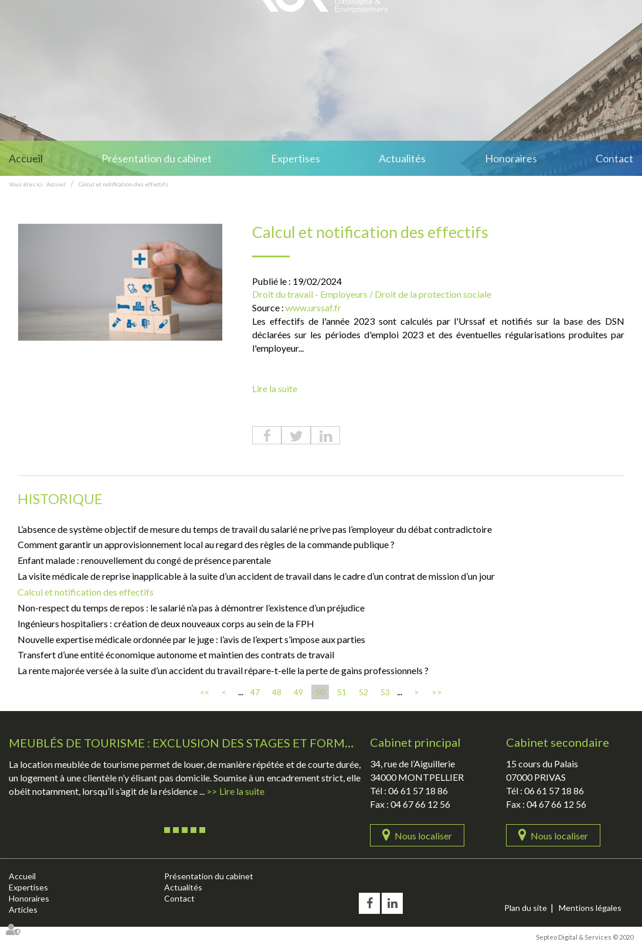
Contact (614, 158)
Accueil (26, 158)
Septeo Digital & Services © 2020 (584, 937)
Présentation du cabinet (156, 158)
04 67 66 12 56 (420, 804)
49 (298, 692)
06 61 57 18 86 (418, 790)
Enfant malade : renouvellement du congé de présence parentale (144, 560)
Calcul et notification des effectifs (123, 184)
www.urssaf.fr (313, 307)
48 (276, 692)
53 (385, 692)
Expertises (295, 158)
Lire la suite (274, 388)
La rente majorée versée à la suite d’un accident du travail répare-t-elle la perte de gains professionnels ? (223, 670)
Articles (23, 909)
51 (342, 692)
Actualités (402, 158)
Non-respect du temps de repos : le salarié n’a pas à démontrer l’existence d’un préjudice (191, 607)
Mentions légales (590, 908)
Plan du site (525, 908)
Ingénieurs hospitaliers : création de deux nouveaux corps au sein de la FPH (166, 623)
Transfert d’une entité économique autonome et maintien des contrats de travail (176, 654)
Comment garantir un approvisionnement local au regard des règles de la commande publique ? (206, 544)
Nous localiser (423, 835)
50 (320, 692)
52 (363, 692)
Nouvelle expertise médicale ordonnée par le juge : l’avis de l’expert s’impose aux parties (191, 639)
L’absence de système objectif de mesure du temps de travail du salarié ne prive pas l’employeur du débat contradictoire (255, 529)
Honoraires (511, 158)
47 (255, 692)
